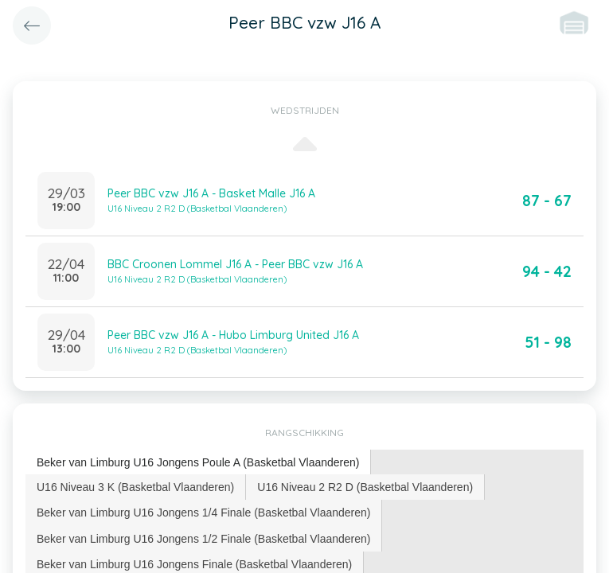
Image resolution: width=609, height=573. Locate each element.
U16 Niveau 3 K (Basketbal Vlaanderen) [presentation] (135, 487)
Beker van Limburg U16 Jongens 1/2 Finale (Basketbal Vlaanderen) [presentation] (203, 538)
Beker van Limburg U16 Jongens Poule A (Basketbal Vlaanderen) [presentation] (198, 462)
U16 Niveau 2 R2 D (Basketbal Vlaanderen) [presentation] (365, 487)
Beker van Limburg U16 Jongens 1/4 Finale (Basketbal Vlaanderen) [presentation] (203, 512)
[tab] (198, 463)
